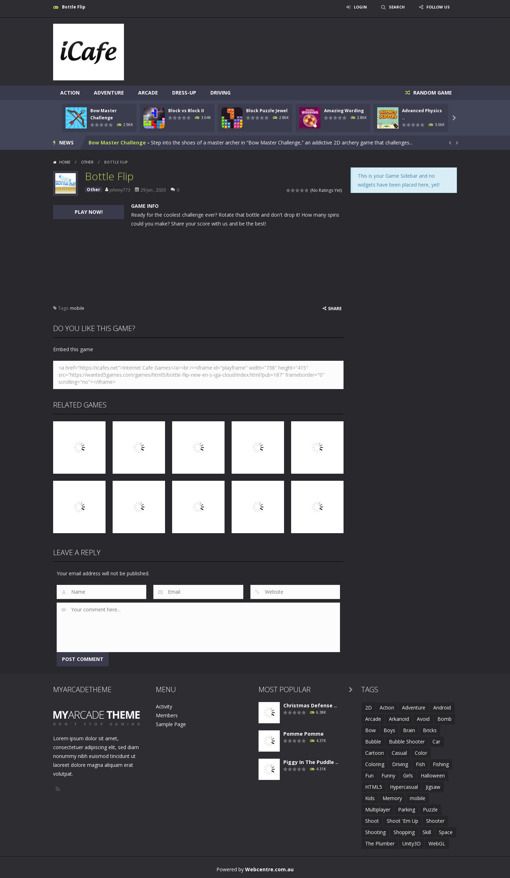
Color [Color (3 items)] (421, 752)
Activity (164, 706)
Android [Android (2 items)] (442, 707)
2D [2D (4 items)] (368, 707)
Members (167, 715)
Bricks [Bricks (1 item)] (430, 729)
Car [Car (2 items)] (436, 741)
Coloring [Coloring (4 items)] (374, 763)
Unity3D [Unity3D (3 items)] (411, 843)
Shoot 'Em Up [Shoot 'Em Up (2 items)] (402, 820)
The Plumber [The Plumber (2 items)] (380, 843)
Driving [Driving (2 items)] (400, 763)
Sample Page (171, 723)
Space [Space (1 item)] (446, 831)
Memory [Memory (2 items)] (392, 797)
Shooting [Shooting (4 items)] (375, 831)
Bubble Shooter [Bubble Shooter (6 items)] (407, 741)
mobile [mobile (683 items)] (417, 797)
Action (70, 92)
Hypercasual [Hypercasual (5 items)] (404, 786)
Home (65, 161)
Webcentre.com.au (269, 869)
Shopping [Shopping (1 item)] (404, 831)
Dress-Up (184, 92)
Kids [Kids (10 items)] (370, 797)
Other (87, 161)
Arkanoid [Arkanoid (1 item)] (399, 718)
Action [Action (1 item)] (387, 707)
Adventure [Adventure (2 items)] (413, 707)
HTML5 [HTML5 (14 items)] (373, 786)
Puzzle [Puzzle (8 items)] (430, 809)
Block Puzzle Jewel (267, 110)
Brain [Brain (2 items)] (409, 729)
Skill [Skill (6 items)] (427, 831)
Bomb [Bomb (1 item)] (444, 718)
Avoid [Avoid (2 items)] (423, 718)
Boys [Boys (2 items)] (389, 729)
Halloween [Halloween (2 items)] (433, 775)
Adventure (109, 92)
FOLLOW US (437, 7)
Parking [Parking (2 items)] (406, 809)
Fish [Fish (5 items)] (420, 763)
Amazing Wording (344, 110)
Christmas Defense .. (310, 705)
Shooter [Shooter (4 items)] (435, 820)
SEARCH (394, 7)
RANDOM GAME (432, 92)
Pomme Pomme (303, 733)
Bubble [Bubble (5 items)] (373, 741)
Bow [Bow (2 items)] (370, 729)
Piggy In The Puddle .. (310, 761)
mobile (77, 308)
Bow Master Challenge (117, 142)
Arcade (148, 92)
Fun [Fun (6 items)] (369, 775)
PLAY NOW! (89, 211)
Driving (220, 92)
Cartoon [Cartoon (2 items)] (374, 752)
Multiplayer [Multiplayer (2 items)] (377, 809)
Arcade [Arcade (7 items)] (373, 718)
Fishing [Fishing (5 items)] (441, 763)
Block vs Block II (186, 110)
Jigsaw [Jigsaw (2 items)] (433, 786)
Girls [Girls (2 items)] (408, 775)
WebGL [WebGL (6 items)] (437, 843)
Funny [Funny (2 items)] (388, 775)
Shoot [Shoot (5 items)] (372, 820)
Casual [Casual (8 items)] (399, 752)
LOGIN (356, 7)
